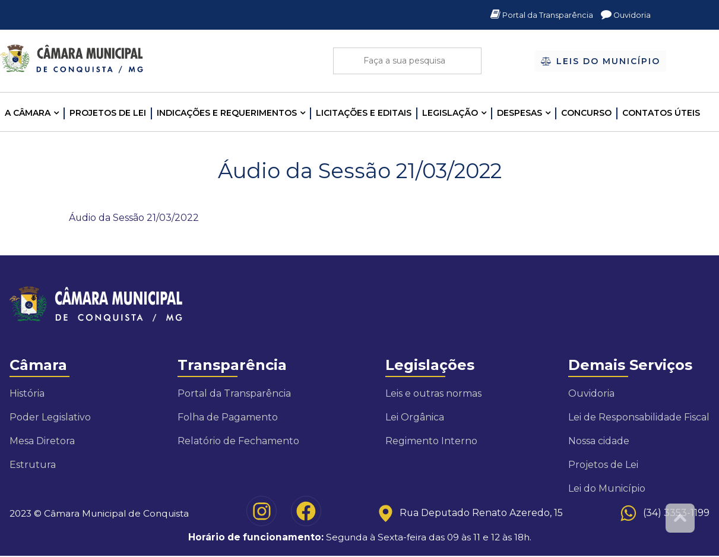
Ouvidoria (624, 15)
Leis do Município (600, 61)
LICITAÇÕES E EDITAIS (363, 112)
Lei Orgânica (414, 417)
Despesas (519, 112)
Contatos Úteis (661, 112)
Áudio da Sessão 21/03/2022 (134, 217)
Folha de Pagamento (228, 417)
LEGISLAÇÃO (450, 112)
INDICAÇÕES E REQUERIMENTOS (227, 112)
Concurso (586, 112)
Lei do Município (606, 489)
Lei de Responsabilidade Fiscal (639, 417)
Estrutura (32, 465)
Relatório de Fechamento (238, 441)
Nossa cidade (598, 441)
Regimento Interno (431, 441)
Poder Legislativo (50, 417)
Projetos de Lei (107, 112)
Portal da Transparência (537, 15)
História (27, 394)
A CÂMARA (27, 112)
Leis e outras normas (433, 394)
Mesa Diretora (42, 441)
